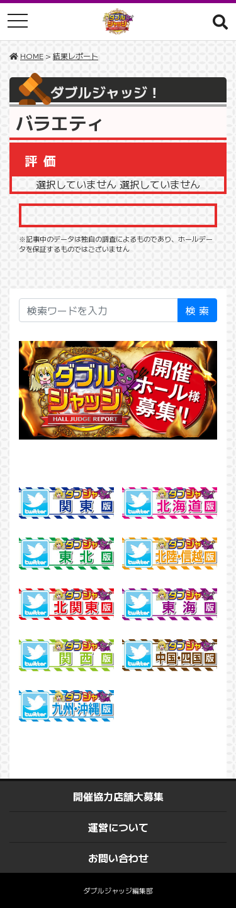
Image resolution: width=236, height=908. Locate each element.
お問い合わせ (118, 857)
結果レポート (75, 55)
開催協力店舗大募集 (118, 796)
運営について (118, 827)
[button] (220, 21)
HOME (31, 55)
